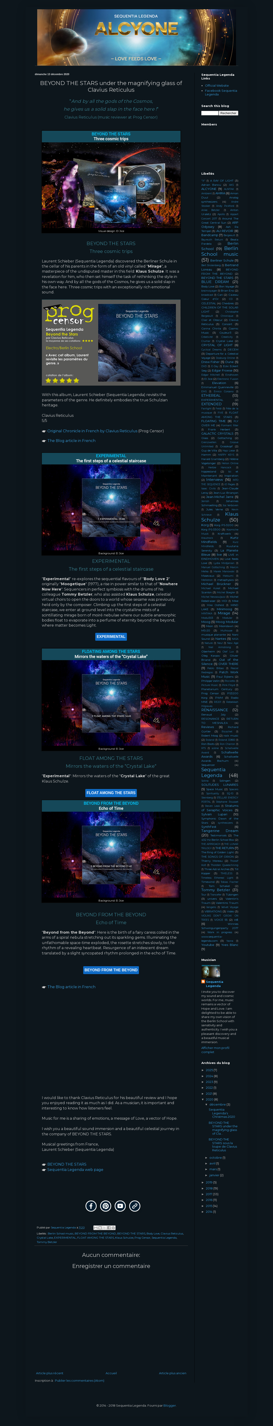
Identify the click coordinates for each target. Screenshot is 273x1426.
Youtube (207, 945)
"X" (203, 180)
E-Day (214, 366)
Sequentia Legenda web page (75, 1169)
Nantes (220, 638)
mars (213, 1169)
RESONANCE (210, 718)
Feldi (219, 408)
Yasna (229, 940)
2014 (209, 1211)
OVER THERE (228, 664)
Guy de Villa (209, 450)
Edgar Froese (222, 370)
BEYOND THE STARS (66, 1164)
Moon (209, 626)
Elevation (219, 383)
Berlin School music (61, 1233)
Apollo (221, 214)
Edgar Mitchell (210, 374)
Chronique (227, 315)
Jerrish (205, 501)
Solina (205, 780)
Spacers (233, 789)
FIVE (220, 412)
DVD (204, 366)
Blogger (169, 1405)
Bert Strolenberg (211, 265)
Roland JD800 (226, 739)
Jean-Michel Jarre (219, 497)
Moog (205, 622)
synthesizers (225, 822)
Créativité (207, 336)
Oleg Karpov (210, 655)
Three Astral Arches (217, 869)
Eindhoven (231, 374)
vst (236, 919)
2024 (210, 1076)
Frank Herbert (219, 429)
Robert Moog (209, 735)
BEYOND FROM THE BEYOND (95, 1233)
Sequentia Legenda (164, 1237)
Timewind (208, 882)
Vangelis (211, 907)
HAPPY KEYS (226, 454)
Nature (209, 643)
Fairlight (206, 408)
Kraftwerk (224, 533)
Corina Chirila (211, 328)
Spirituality (212, 793)
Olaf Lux (228, 651)
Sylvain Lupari (214, 814)
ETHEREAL (211, 395)
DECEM (233, 349)
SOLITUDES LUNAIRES (219, 784)
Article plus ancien (172, 1373)
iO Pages (229, 484)
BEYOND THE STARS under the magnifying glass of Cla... (223, 1128)
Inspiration (231, 475)
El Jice (208, 379)
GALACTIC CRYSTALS (217, 433)
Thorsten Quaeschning (224, 865)
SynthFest (208, 827)
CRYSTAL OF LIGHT (217, 345)
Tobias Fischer (229, 882)
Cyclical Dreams (211, 349)
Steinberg (207, 797)
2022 (210, 1087)
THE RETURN (224, 848)
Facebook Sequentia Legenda (221, 92)
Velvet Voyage (229, 907)
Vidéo (230, 911)
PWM (219, 697)
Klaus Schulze (124, 1237)
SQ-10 (230, 793)
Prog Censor (142, 1237)
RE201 (217, 702)
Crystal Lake (45, 1237)
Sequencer (208, 765)
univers (212, 898)
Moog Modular (227, 622)
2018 (209, 1188)
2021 (209, 1093)
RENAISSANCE (214, 710)
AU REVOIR (224, 231)
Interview (214, 479)
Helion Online (230, 463)
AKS (231, 184)
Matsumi (228, 575)
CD (231, 299)
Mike (235, 601)
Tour (203, 894)
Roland (210, 739)
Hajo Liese (229, 450)
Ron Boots (208, 744)
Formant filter (229, 425)
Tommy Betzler (47, 1242)
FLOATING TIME (213, 421)
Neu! (220, 643)
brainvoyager (209, 290)
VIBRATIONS (213, 911)
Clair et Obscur (212, 320)
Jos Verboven (230, 505)
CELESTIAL (208, 303)
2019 (209, 1182)
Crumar (205, 341)
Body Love (153, 1233)
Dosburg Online (225, 358)
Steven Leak (212, 805)
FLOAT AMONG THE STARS (95, 1237)
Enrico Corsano (223, 391)
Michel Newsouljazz (213, 596)
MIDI (224, 601)
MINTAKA (206, 613)
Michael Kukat (211, 588)
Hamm (206, 454)
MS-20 (205, 630)
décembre (218, 1104)
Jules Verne (214, 509)
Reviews (207, 727)
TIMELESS (226, 873)
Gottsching (225, 438)
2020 (210, 1099)
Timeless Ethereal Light (217, 877)
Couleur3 (225, 332)
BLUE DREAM (215, 282)
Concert (227, 324)
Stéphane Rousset (227, 801)
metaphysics (225, 580)
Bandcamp (209, 235)
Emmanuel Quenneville (217, 387)
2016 (209, 1200)
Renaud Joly (213, 714)
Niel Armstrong (220, 647)
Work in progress (219, 932)
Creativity (227, 336)
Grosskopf (226, 446)
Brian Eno (227, 290)
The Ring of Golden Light (217, 852)
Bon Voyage (226, 286)
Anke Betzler (210, 210)
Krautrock (207, 537)
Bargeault (229, 235)
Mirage (224, 613)
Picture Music (209, 685)
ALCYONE (208, 189)
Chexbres (228, 303)
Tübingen (232, 894)
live (219, 554)
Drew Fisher (210, 362)
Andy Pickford (225, 205)
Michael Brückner (216, 584)
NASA (235, 638)
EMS (204, 391)
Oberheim (208, 651)
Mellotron (207, 580)
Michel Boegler (226, 592)
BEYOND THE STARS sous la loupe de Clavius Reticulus (223, 1144)
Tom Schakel (219, 886)
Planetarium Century (216, 689)
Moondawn (226, 626)
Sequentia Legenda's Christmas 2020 (222, 1113)
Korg (205, 525)
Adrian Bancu (211, 184)
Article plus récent (49, 1373)
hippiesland (208, 471)
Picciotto (230, 681)
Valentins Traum (227, 903)
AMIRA (220, 193)
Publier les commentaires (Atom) (79, 1380)
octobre (216, 1157)
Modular (227, 617)
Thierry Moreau (212, 860)
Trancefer (215, 894)
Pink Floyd (228, 685)
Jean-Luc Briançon (225, 492)
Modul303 (207, 617)
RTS (203, 748)
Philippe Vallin (210, 681)
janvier (214, 1175)
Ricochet (227, 731)
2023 (210, 1082)
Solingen (224, 780)
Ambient (206, 193)
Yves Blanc (229, 945)
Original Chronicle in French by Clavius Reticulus (92, 431)
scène (215, 748)
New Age (232, 643)
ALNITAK (229, 189)
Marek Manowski (224, 571)
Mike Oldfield (215, 605)
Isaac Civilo (208, 488)
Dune (229, 362)
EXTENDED (211, 404)
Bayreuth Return (212, 239)
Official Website (217, 85)
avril (212, 1163)
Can (220, 294)
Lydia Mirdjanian (224, 563)
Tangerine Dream (219, 831)
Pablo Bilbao (215, 668)
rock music (231, 735)
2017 (209, 1194)
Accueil (111, 1373)
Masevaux (207, 575)
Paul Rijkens (224, 676)
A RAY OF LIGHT (221, 180)
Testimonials (218, 835)
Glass (204, 438)
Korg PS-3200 (223, 525)
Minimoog (224, 609)
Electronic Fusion (227, 379)
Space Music (214, 789)
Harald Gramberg (212, 459)
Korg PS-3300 (211, 529)
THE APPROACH (211, 844)
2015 (209, 1206)
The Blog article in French (71, 441)
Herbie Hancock (219, 467)
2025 (210, 1070)
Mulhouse (226, 630)
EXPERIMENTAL (65, 1237)
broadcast (207, 294)
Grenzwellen (208, 442)
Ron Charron (227, 744)
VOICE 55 (221, 919)
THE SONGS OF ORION (217, 856)
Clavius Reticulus (172, 1233)
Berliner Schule (222, 260)
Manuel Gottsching (213, 567)
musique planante (213, 634)
